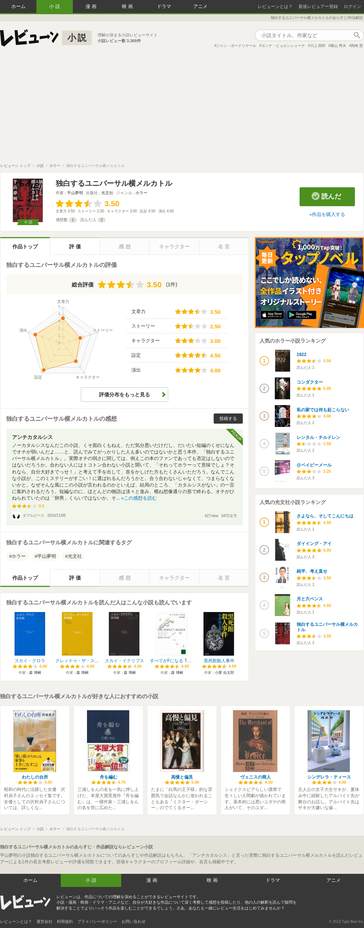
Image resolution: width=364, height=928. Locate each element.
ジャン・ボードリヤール (236, 46)
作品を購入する (328, 214)
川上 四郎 (318, 46)
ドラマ (164, 6)
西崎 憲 (357, 46)
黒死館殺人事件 (219, 660)
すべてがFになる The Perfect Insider (185, 660)
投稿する (228, 418)
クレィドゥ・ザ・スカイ (79, 660)
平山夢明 (75, 193)
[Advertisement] (182, 109)
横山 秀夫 (338, 46)
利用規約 (65, 921)
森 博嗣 (35, 673)
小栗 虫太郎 (224, 673)
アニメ (200, 6)
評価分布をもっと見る (124, 394)
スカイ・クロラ (30, 660)
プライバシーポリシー (97, 921)
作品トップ (25, 246)
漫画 (92, 6)
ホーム (18, 6)
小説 (55, 6)
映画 (128, 6)
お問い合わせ (134, 921)
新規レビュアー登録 (318, 6)
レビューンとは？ (275, 6)
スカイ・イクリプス (124, 660)
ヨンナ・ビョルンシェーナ (283, 46)
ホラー (141, 193)
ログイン (352, 6)
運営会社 (44, 921)
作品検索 (356, 35)
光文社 (107, 193)
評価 (75, 246)
